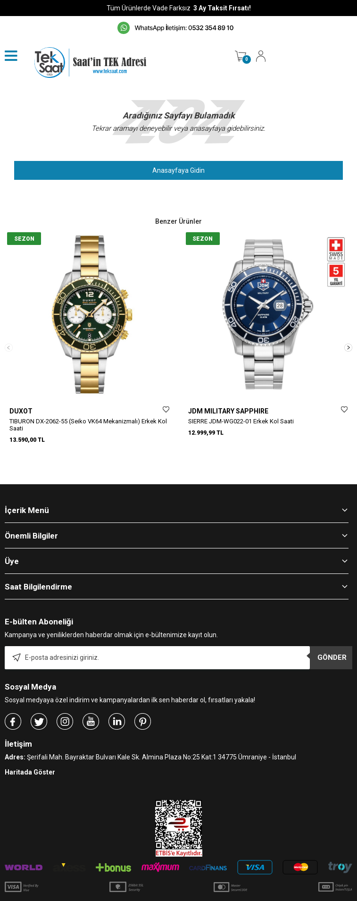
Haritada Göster (30, 755)
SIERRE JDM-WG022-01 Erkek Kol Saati (241, 421)
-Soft (130, 896)
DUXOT (21, 411)
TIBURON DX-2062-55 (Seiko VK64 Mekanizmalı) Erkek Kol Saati (88, 425)
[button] (348, 339)
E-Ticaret (150, 896)
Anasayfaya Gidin (178, 170)
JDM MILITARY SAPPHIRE (228, 411)
